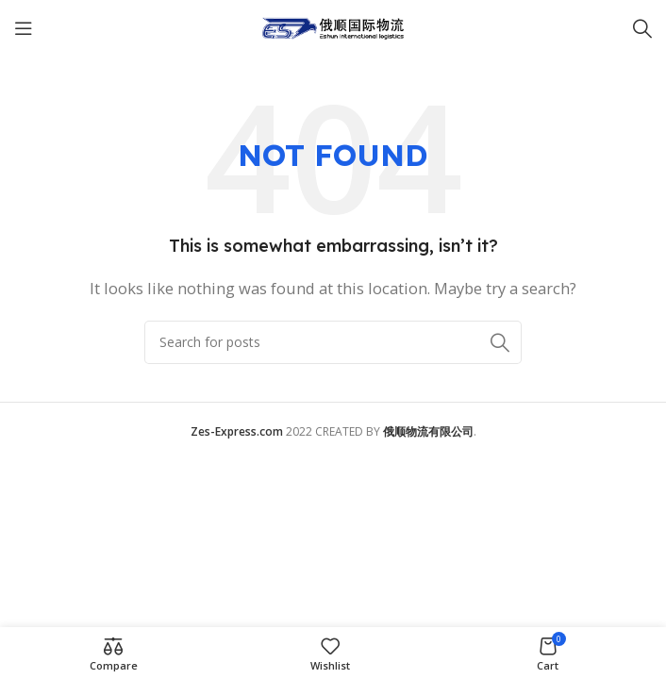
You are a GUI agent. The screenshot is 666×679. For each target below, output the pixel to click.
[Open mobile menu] (23, 28)
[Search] (642, 28)
